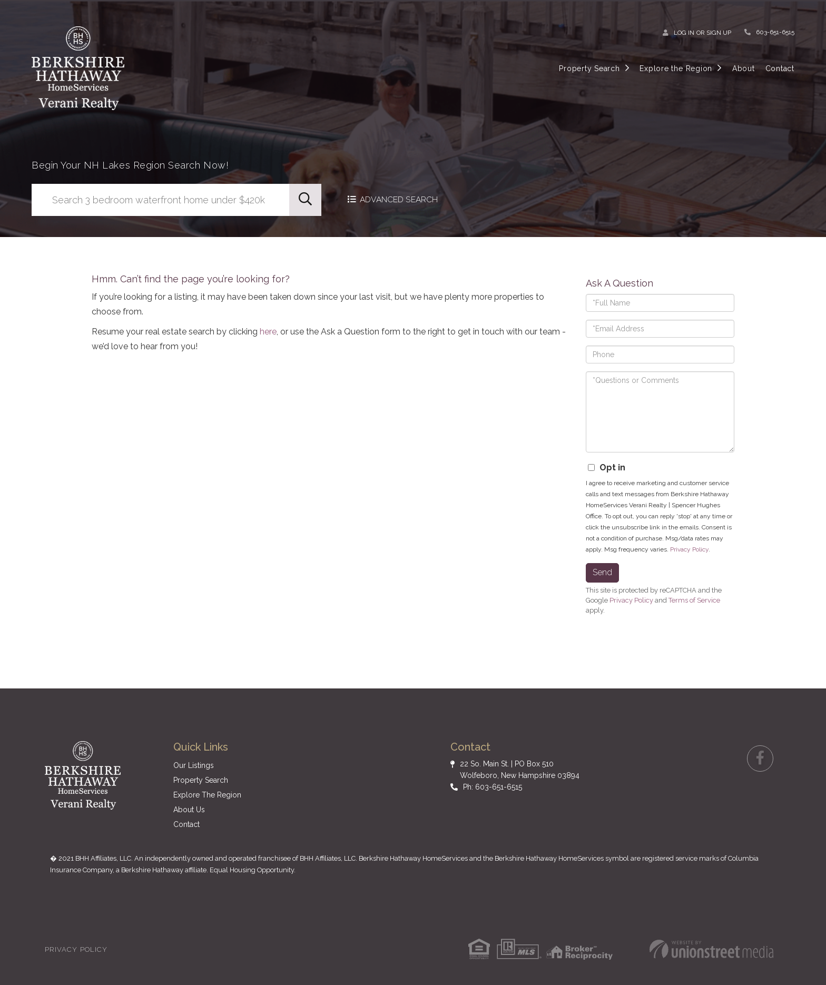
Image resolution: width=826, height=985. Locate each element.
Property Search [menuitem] (589, 68)
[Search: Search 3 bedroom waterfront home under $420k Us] (160, 200)
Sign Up (718, 32)
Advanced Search (400, 200)
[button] (305, 200)
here (268, 332)
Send (602, 572)
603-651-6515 (775, 32)
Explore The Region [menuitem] (207, 795)
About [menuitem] (743, 68)
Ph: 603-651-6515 (492, 787)
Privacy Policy (689, 549)
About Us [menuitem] (189, 809)
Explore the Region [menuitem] (676, 68)
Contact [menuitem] (779, 68)
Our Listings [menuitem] (193, 765)
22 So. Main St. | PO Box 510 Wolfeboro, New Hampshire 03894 (519, 770)
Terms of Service (694, 600)
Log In (684, 32)
